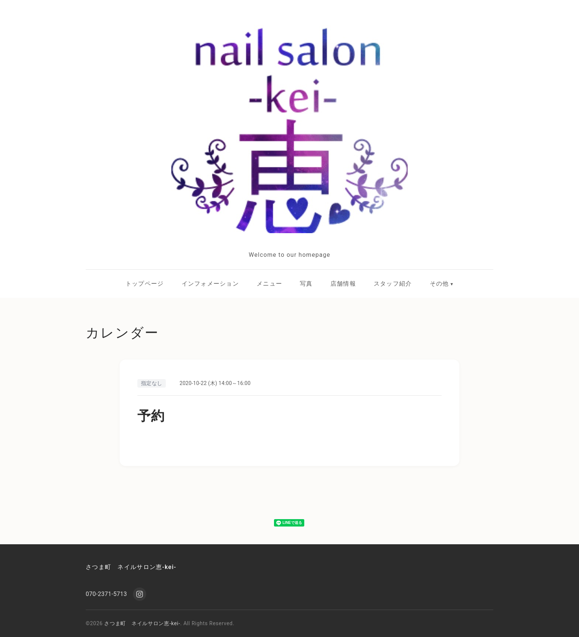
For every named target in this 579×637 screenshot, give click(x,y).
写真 (306, 283)
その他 (439, 283)
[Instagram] (139, 594)
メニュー (269, 283)
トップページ (145, 283)
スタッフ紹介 (393, 283)
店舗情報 (343, 283)
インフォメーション (210, 283)
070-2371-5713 (106, 593)
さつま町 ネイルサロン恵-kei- (131, 566)
